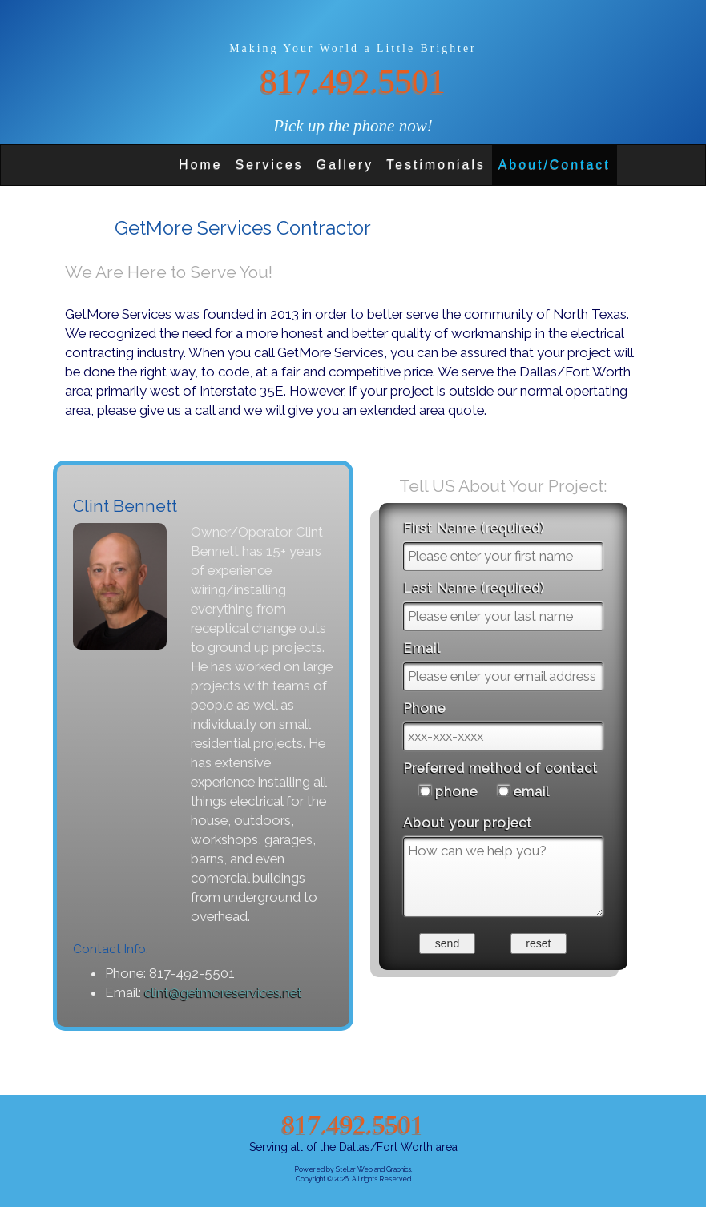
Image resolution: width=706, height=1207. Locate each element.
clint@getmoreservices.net (223, 992)
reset (538, 943)
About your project (467, 823)
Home (201, 164)
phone (456, 791)
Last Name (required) (474, 588)
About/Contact (554, 164)
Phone (424, 708)
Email (422, 648)
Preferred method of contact (500, 768)
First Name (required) (474, 528)
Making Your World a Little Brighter (352, 48)
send (447, 943)
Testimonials (436, 164)
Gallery (345, 164)
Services (270, 164)
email (532, 791)
